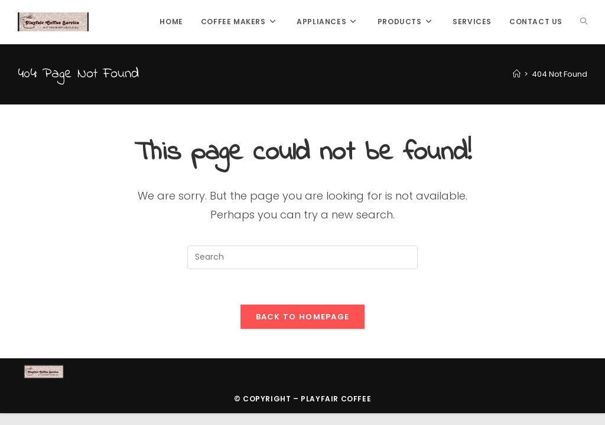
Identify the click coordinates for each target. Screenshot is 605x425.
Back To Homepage (303, 316)
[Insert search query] (302, 257)
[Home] (517, 74)
